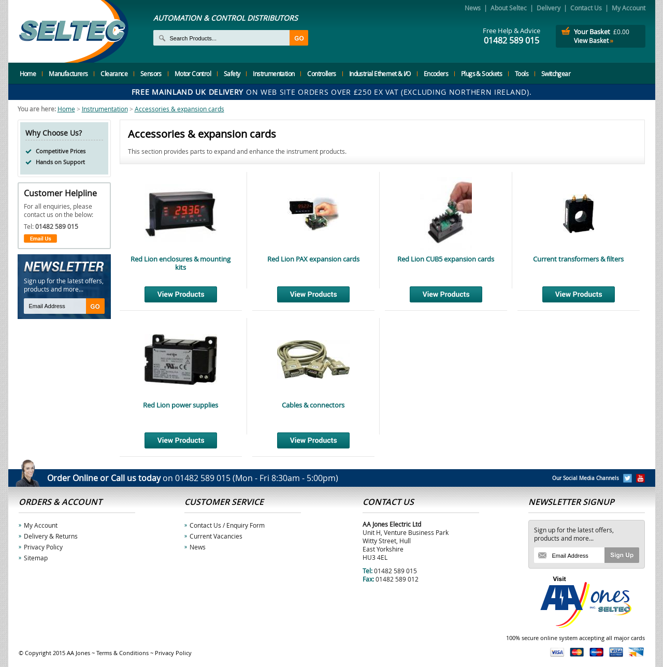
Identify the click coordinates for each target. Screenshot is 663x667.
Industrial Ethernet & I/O (380, 73)
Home (28, 73)
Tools (521, 73)
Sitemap (36, 558)
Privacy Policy (43, 547)
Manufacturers (68, 73)
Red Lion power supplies (180, 405)
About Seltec (509, 8)
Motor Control (193, 73)
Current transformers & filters (578, 259)
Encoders (436, 73)
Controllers (321, 73)
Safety (232, 73)
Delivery (548, 8)
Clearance (113, 73)
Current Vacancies (216, 536)
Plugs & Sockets (481, 73)
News (473, 8)
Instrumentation (273, 73)
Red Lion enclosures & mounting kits (180, 263)
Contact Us (586, 8)
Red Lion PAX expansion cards (313, 259)
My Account (628, 8)
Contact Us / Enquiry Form (227, 525)
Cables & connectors (313, 405)
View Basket (594, 40)
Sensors (151, 73)
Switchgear (555, 73)
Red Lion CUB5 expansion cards (445, 259)
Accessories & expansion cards (179, 109)
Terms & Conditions (122, 653)
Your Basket (592, 31)
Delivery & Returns (51, 536)
